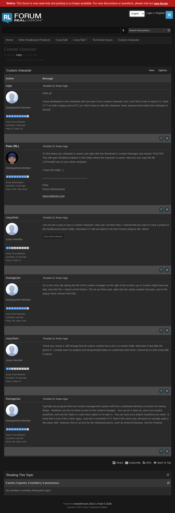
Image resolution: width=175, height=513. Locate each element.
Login (149, 13)
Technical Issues (102, 39)
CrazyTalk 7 (80, 39)
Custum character (128, 39)
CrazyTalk (62, 39)
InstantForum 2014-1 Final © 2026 (92, 503)
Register (160, 13)
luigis (19, 55)
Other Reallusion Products (34, 39)
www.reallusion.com (54, 196)
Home (9, 39)
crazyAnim (12, 217)
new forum (161, 3)
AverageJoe (13, 277)
